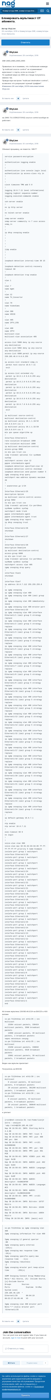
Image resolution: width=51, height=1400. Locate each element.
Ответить (25, 42)
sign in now (16, 1338)
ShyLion (12, 28)
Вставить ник (8, 98)
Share (11, 1363)
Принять (25, 1395)
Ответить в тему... (15, 1348)
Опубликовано (23, 55)
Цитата (26, 98)
